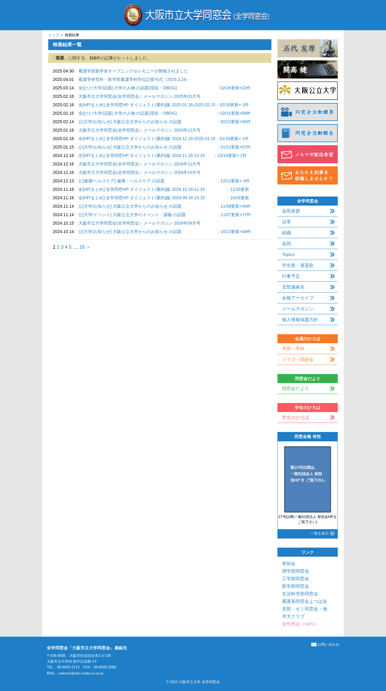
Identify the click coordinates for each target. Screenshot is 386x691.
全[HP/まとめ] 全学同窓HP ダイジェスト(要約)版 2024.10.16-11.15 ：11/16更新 (163, 189)
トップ (53, 35)
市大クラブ (293, 616)
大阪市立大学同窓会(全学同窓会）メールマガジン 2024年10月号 (139, 172)
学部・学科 (293, 348)
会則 (286, 243)
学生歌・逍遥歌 (298, 265)
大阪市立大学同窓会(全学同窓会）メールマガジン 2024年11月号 (139, 164)
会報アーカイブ (298, 297)
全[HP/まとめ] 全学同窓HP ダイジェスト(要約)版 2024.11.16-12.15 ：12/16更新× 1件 (162, 155)
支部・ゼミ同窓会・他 (304, 608)
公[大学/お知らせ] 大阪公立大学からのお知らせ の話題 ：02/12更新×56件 (164, 121)
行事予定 (291, 276)
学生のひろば (295, 417)
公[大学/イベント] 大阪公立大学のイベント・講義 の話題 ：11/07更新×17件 (164, 214)
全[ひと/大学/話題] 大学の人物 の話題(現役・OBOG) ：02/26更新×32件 (164, 87)
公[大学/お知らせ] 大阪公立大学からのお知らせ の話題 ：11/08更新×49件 (164, 206)
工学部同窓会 (295, 578)
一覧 (320, 533)
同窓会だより (295, 388)
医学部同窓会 (295, 586)
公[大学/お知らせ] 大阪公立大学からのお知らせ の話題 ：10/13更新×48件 (164, 231)
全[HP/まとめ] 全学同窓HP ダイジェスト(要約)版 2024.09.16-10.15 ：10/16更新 (163, 197)
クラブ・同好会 (298, 359)
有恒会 (289, 563)
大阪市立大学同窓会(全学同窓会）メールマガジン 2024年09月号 (139, 223)
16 (81, 247)
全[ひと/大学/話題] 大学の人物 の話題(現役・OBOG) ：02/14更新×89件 (164, 113)
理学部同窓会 (295, 571)
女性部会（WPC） (301, 623)
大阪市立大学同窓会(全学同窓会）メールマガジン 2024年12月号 (139, 130)
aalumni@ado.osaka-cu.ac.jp (82, 673)
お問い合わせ (325, 644)
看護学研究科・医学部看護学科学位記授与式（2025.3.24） (134, 79)
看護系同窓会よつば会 (304, 601)
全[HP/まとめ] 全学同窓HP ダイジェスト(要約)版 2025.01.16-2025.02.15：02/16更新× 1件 (163, 104)
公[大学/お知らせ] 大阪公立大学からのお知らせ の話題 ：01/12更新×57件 (164, 147)
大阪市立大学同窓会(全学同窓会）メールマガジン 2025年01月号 (139, 96)
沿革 (286, 221)
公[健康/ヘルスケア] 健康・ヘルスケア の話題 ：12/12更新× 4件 (164, 180)
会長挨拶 (291, 210)
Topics (288, 254)
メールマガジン (298, 308)
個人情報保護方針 (300, 319)
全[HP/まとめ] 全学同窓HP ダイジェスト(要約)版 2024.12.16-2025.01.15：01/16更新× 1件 (163, 138)
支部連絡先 (293, 287)
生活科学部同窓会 (300, 593)
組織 (286, 232)
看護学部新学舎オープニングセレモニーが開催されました (133, 71)
